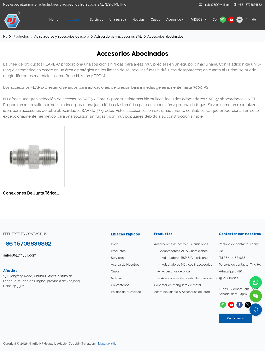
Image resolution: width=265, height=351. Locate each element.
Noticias (116, 278)
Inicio (114, 244)
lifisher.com (88, 343)
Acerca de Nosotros (125, 264)
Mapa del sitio (107, 343)
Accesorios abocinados (165, 36)
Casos (115, 271)
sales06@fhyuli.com (215, 4)
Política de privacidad (126, 292)
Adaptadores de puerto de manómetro (189, 278)
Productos (21, 36)
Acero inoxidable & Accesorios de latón (182, 292)
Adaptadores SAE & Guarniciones (183, 251)
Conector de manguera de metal (177, 285)
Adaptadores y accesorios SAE (118, 36)
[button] (221, 19)
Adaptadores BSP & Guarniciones (185, 258)
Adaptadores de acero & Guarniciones (181, 244)
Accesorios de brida (175, 271)
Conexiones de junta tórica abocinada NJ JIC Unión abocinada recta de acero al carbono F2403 (31, 193)
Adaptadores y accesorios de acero (61, 36)
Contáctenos (120, 285)
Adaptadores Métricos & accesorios (186, 264)
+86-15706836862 (247, 4)
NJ (5, 36)
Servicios (117, 258)
